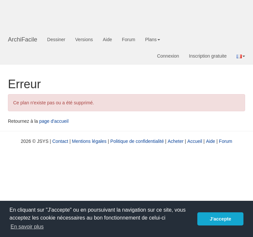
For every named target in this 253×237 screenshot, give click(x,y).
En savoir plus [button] (27, 226)
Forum (128, 39)
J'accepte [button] (220, 219)
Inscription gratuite (208, 56)
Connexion (168, 56)
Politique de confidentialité (137, 141)
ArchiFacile (22, 39)
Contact (60, 141)
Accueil (194, 141)
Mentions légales (89, 141)
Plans (152, 39)
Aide (107, 39)
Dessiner (56, 39)
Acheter (175, 141)
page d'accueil (54, 121)
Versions (84, 39)
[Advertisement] (128, 15)
